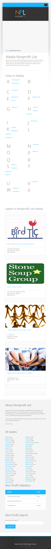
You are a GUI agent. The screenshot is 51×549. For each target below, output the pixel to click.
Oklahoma (8, 470)
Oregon (28, 470)
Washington (29, 479)
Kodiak (8, 134)
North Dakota (9, 462)
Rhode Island (29, 471)
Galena (15, 107)
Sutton (7, 174)
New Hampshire (9, 464)
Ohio (27, 468)
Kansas (7, 451)
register (41, 419)
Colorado (28, 441)
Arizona (28, 439)
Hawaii (27, 446)
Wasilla (15, 188)
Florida (27, 444)
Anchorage (16, 80)
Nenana (36, 144)
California (8, 441)
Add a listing (27, 546)
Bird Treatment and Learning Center (20, 244)
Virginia (28, 477)
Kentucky (28, 451)
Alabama (28, 437)
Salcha (13, 164)
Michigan (7, 457)
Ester (13, 100)
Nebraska (28, 462)
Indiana (28, 450)
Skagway (8, 171)
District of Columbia (31, 442)
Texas (27, 475)
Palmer (35, 151)
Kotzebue (8, 137)
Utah (6, 477)
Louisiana (7, 453)
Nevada (28, 466)
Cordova (15, 90)
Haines (35, 107)
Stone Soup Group (14, 287)
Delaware (7, 444)
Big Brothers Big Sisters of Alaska (19, 373)
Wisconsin (8, 481)
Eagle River (15, 97)
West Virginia (29, 481)
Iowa (6, 448)
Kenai (13, 127)
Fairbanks (36, 97)
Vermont (7, 479)
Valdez (35, 181)
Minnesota (28, 457)
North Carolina (29, 461)
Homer (29, 114)
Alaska (7, 437)
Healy (35, 110)
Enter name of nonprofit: (11, 520)
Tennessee (8, 475)
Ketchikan (14, 130)
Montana (7, 461)
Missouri (7, 459)
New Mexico (8, 466)
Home (6, 50)
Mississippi (28, 459)
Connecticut (8, 442)
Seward (14, 168)
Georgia (7, 446)
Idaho (27, 448)
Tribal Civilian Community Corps (19, 330)
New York (7, 468)
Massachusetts (29, 453)
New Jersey (28, 464)
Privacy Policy (8, 424)
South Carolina (9, 473)
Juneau (34, 121)
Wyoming (7, 482)
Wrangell (16, 191)
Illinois (7, 450)
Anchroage (15, 83)
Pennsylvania (8, 471)
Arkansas (7, 439)
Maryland (7, 455)
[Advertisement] (25, 36)
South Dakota (29, 473)
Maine (27, 455)
